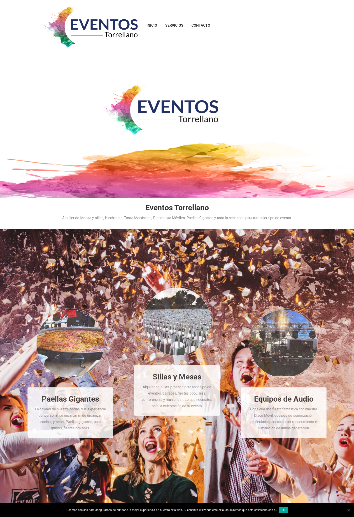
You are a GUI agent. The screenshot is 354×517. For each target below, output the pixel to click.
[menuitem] (152, 25)
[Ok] (348, 510)
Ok (283, 510)
